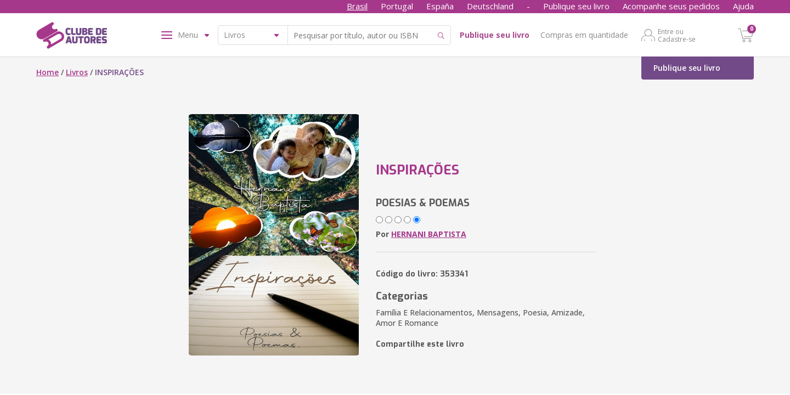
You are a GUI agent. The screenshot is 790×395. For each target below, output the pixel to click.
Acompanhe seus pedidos (671, 6)
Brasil (357, 6)
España (440, 6)
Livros (77, 72)
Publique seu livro (576, 6)
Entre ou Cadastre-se (677, 35)
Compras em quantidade (584, 35)
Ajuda (743, 6)
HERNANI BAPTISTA (428, 234)
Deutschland (490, 6)
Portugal (397, 6)
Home (47, 72)
